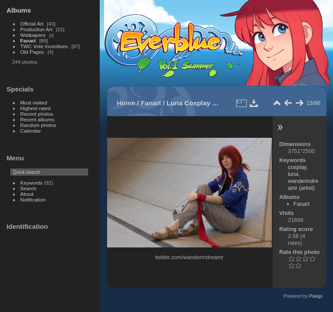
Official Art (31, 23)
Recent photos (36, 114)
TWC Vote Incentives (44, 46)
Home (126, 103)
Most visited (33, 102)
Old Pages (32, 52)
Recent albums (37, 119)
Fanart (28, 40)
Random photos (38, 125)
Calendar (30, 130)
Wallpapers (33, 35)
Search (28, 188)
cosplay (297, 167)
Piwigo (316, 296)
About (27, 194)
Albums (19, 10)
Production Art (36, 29)
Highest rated (35, 108)
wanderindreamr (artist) (303, 184)
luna (293, 174)
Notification (33, 199)
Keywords (31, 182)
